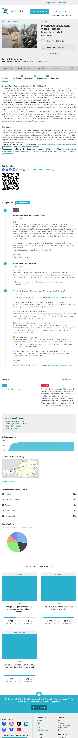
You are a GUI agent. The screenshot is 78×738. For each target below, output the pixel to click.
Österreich (19, 575)
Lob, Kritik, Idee (42, 730)
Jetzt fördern (39, 708)
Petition (5, 78)
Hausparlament (63, 728)
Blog (38, 725)
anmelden (62, 3)
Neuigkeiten (29, 77)
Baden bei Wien (19, 633)
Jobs (38, 723)
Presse (39, 728)
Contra (45, 385)
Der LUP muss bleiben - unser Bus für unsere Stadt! (58, 608)
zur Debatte (66, 379)
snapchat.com (10, 511)
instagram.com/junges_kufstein (59, 298)
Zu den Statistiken (9, 482)
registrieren (50, 3)
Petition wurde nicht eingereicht (24, 264)
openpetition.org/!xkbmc (43, 170)
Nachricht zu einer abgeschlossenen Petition (29, 215)
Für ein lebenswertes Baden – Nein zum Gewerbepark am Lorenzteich (19, 666)
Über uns (40, 721)
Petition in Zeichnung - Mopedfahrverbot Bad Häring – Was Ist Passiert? (39, 291)
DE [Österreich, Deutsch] (71, 3)
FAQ (59, 721)
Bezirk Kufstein (13, 21)
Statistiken (55, 78)
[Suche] (75, 11)
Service (68, 11)
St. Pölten (58, 575)
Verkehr (44, 22)
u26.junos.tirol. (34, 356)
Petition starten (39, 11)
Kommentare (42, 77)
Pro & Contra (16, 77)
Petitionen (57, 11)
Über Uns (55, 15)
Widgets (61, 723)
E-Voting (61, 730)
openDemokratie (64, 725)
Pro (4, 385)
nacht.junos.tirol (61, 243)
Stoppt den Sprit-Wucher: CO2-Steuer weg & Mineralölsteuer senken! (19, 609)
